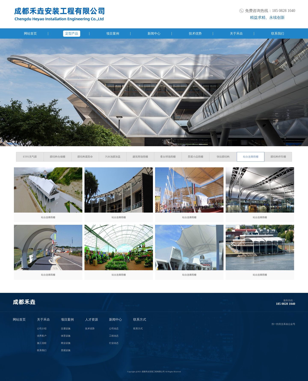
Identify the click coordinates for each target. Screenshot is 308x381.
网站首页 (30, 33)
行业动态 (113, 343)
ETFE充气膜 (30, 156)
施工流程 (41, 343)
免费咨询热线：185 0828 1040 (270, 11)
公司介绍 (41, 328)
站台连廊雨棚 (250, 156)
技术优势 (195, 33)
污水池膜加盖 (112, 156)
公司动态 (113, 328)
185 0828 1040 (285, 303)
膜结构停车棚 (278, 156)
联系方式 (139, 319)
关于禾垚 (236, 33)
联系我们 (277, 33)
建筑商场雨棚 (140, 156)
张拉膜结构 (223, 156)
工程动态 (113, 336)
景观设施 (65, 350)
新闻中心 (154, 33)
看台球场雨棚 (168, 156)
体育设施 (65, 336)
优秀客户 (41, 336)
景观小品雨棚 (195, 156)
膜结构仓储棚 (57, 156)
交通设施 (65, 328)
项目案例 (112, 33)
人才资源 (91, 319)
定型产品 (71, 33)
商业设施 (65, 343)
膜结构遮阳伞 (85, 156)
